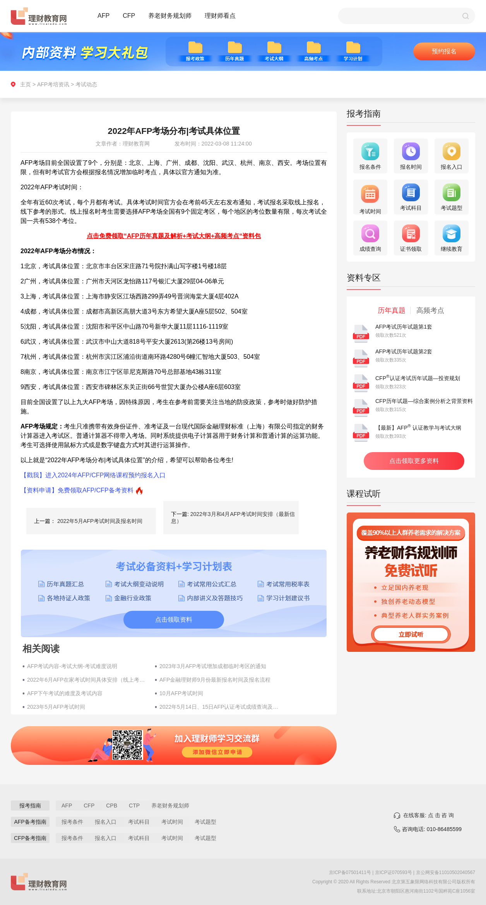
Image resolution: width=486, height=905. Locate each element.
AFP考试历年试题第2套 (403, 351)
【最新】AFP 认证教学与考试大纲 (418, 428)
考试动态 (86, 84)
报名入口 (105, 822)
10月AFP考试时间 (181, 693)
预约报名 (444, 51)
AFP (104, 15)
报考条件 (72, 822)
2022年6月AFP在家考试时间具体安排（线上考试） (87, 680)
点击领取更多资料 (414, 461)
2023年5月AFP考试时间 (56, 707)
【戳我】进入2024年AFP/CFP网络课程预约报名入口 (93, 475)
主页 (25, 84)
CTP (134, 805)
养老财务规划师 (170, 15)
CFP (129, 15)
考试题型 (205, 822)
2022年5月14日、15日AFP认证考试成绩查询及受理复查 (219, 707)
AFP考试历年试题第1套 (403, 327)
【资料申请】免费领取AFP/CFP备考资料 (77, 490)
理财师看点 (220, 15)
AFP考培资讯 (53, 84)
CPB (111, 805)
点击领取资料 (173, 619)
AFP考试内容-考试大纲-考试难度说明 (72, 666)
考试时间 (172, 822)
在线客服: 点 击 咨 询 (428, 815)
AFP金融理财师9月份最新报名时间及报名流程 (214, 680)
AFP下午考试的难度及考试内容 (65, 693)
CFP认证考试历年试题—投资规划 (417, 378)
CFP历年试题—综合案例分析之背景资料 (424, 401)
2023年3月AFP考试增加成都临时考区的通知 (212, 666)
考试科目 (139, 822)
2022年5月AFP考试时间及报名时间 (99, 521)
